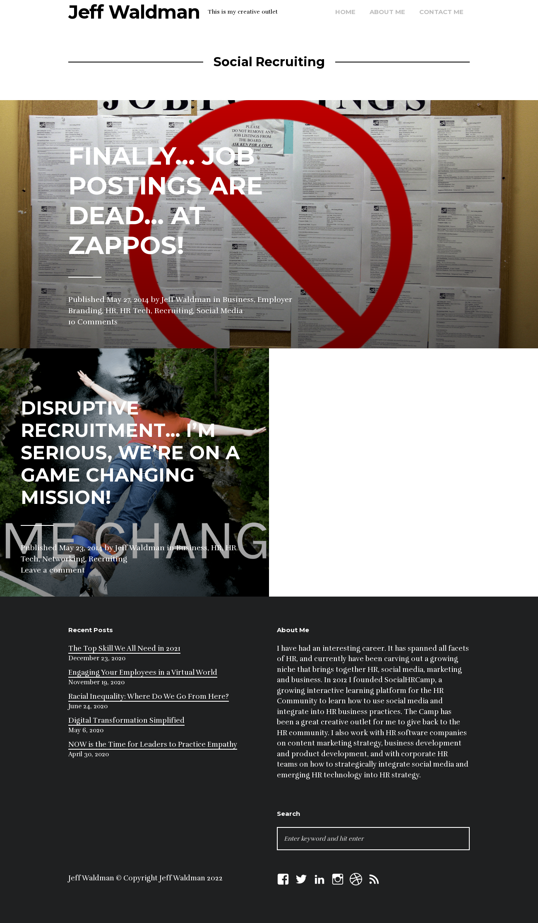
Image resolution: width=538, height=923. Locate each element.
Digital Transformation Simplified (126, 720)
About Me (387, 12)
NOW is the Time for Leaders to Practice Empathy (152, 744)
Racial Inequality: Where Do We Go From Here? (148, 696)
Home (345, 12)
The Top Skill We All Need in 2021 (124, 648)
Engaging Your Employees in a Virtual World (142, 672)
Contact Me (441, 12)
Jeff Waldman (134, 11)
